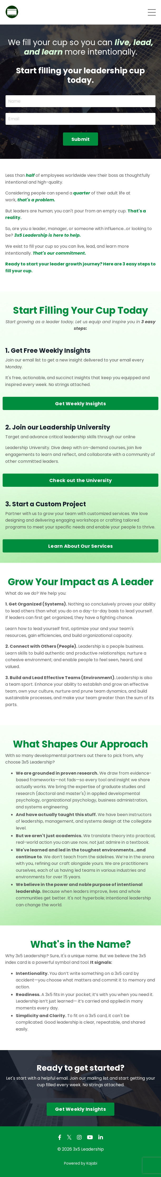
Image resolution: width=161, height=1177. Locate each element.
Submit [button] (80, 139)
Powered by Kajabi (80, 1163)
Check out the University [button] (80, 480)
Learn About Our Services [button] (80, 546)
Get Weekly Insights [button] (80, 403)
